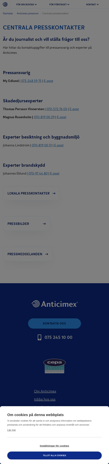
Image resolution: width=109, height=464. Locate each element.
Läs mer (11, 430)
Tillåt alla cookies (54, 455)
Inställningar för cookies (54, 445)
